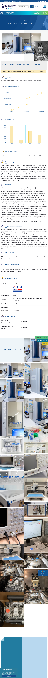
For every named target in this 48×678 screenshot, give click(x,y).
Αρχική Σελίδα (24, 20)
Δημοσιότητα (30, 12)
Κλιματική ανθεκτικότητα (41, 337)
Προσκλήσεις (18, 12)
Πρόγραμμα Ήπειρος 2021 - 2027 (10, 13)
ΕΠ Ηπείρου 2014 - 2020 (44, 13)
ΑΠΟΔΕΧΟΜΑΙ (8, 676)
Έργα (30, 20)
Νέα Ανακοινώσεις (37, 13)
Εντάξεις (24, 12)
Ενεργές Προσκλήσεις (42, 340)
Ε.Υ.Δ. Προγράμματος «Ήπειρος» (9, 6)
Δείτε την (16, 310)
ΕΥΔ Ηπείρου (2, 13)
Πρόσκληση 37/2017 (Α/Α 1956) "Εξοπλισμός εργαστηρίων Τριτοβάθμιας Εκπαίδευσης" (21, 80)
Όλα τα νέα (44, 343)
